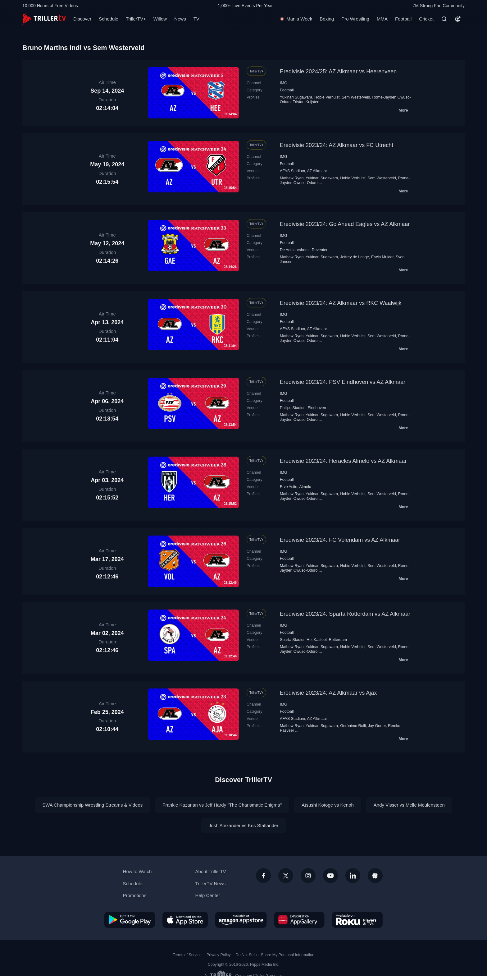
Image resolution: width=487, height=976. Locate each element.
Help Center (207, 895)
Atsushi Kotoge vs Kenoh (328, 805)
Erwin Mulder (382, 257)
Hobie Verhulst (326, 97)
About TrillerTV (210, 871)
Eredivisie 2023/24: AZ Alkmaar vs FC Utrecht (336, 145)
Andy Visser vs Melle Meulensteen (409, 805)
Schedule (108, 18)
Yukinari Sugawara (296, 97)
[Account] (458, 19)
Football (403, 18)
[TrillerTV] (44, 18)
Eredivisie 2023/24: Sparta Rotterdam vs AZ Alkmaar (345, 614)
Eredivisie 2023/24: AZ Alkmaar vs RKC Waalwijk (340, 303)
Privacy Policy (219, 955)
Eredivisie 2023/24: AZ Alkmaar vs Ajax (328, 693)
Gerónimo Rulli (353, 726)
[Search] (444, 19)
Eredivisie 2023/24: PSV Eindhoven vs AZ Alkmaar (342, 382)
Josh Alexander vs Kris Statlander (243, 825)
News (180, 18)
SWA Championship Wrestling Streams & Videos (92, 805)
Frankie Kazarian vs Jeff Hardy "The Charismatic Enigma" (222, 805)
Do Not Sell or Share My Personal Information (275, 955)
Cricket (426, 18)
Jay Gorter (377, 726)
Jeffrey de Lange (354, 257)
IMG (283, 83)
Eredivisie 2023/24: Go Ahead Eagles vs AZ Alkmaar (345, 224)
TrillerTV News (210, 883)
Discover (82, 18)
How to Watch (137, 871)
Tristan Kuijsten (306, 102)
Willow (160, 18)
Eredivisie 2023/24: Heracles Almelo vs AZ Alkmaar (343, 461)
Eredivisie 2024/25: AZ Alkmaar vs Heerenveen (338, 71)
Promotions (135, 895)
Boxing (327, 18)
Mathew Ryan (291, 178)
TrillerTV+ (136, 18)
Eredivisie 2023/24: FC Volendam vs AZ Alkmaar (340, 540)
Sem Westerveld (356, 97)
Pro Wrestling (355, 18)
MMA (382, 18)
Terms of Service (187, 955)
